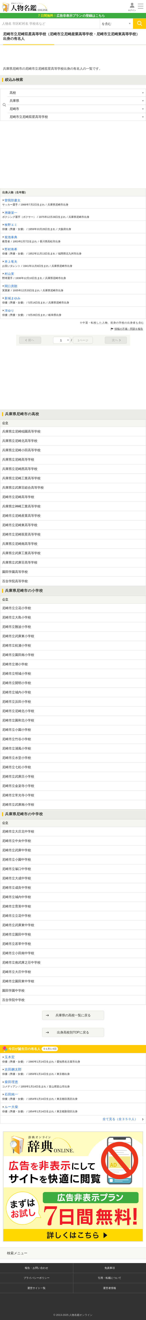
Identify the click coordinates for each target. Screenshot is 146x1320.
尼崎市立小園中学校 (16, 859)
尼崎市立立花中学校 (16, 915)
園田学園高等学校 (15, 571)
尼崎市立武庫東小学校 (18, 636)
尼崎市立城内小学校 (16, 692)
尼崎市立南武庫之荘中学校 (21, 962)
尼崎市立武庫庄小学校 (18, 776)
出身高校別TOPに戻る (73, 1032)
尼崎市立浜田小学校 (16, 701)
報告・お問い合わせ (36, 1267)
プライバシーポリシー (37, 1277)
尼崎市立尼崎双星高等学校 (21, 534)
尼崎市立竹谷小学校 (16, 739)
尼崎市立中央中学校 (16, 840)
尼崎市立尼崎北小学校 (18, 711)
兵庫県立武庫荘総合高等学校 (23, 487)
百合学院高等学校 (15, 581)
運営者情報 (109, 1288)
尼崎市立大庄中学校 (16, 972)
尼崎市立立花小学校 (16, 608)
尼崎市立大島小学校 (16, 617)
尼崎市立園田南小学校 (18, 655)
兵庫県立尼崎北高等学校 (19, 440)
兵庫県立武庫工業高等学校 (21, 553)
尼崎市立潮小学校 (15, 664)
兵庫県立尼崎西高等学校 (19, 469)
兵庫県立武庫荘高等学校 (19, 562)
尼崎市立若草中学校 (16, 943)
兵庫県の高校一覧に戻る (73, 1015)
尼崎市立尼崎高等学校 (18, 497)
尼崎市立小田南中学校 (18, 953)
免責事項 (109, 1267)
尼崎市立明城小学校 (16, 673)
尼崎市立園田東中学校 (18, 981)
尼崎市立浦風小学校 (16, 748)
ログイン (132, 10)
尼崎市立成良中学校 (16, 887)
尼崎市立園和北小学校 (18, 720)
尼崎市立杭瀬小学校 (16, 645)
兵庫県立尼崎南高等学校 (19, 543)
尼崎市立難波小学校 (16, 626)
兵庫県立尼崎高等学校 (18, 459)
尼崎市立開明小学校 (16, 683)
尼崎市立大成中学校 (16, 878)
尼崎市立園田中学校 (16, 934)
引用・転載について (109, 1277)
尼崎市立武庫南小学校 (18, 804)
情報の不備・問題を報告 (128, 328)
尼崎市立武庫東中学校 (18, 925)
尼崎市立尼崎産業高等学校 (21, 515)
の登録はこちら (71, 15)
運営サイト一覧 (36, 1288)
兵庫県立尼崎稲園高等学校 (21, 431)
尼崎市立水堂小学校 (16, 757)
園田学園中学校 (13, 990)
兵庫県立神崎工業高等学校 (21, 506)
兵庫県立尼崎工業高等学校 (21, 478)
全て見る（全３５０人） (120, 1119)
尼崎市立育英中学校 (16, 906)
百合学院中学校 (13, 1000)
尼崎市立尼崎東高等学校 (19, 525)
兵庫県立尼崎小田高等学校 (21, 450)
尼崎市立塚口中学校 (16, 869)
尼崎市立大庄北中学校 (18, 831)
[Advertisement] (73, 56)
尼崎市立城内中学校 (16, 897)
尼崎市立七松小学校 (16, 767)
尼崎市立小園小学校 (16, 729)
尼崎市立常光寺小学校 (18, 795)
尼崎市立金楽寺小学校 (18, 786)
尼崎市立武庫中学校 (16, 850)
